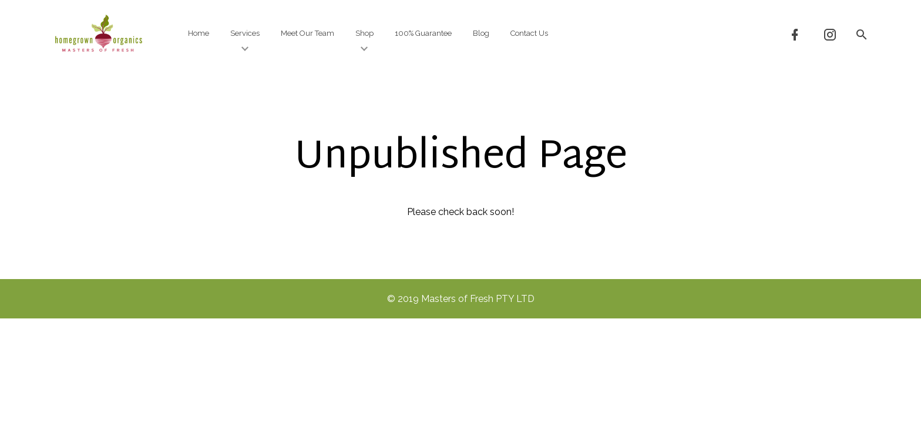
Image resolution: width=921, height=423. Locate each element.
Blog (481, 33)
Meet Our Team (307, 33)
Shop (364, 41)
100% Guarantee (423, 33)
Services (245, 41)
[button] (861, 33)
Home (198, 33)
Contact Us (529, 33)
